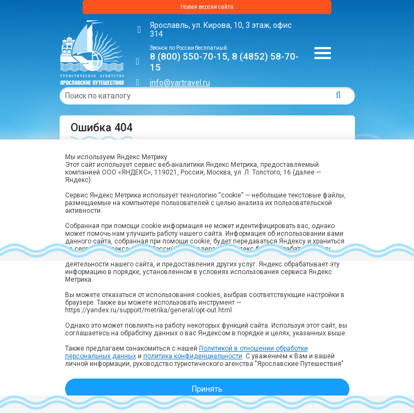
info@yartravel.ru (180, 82)
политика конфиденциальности (192, 356)
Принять (207, 389)
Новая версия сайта (207, 7)
